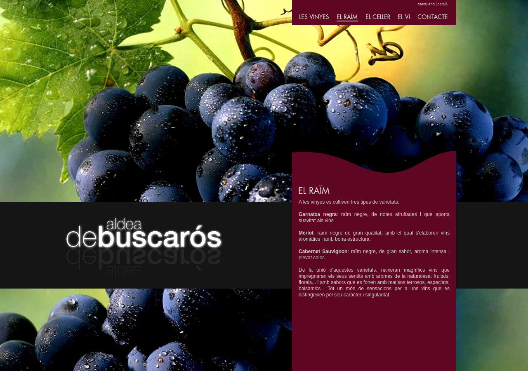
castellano (426, 4)
